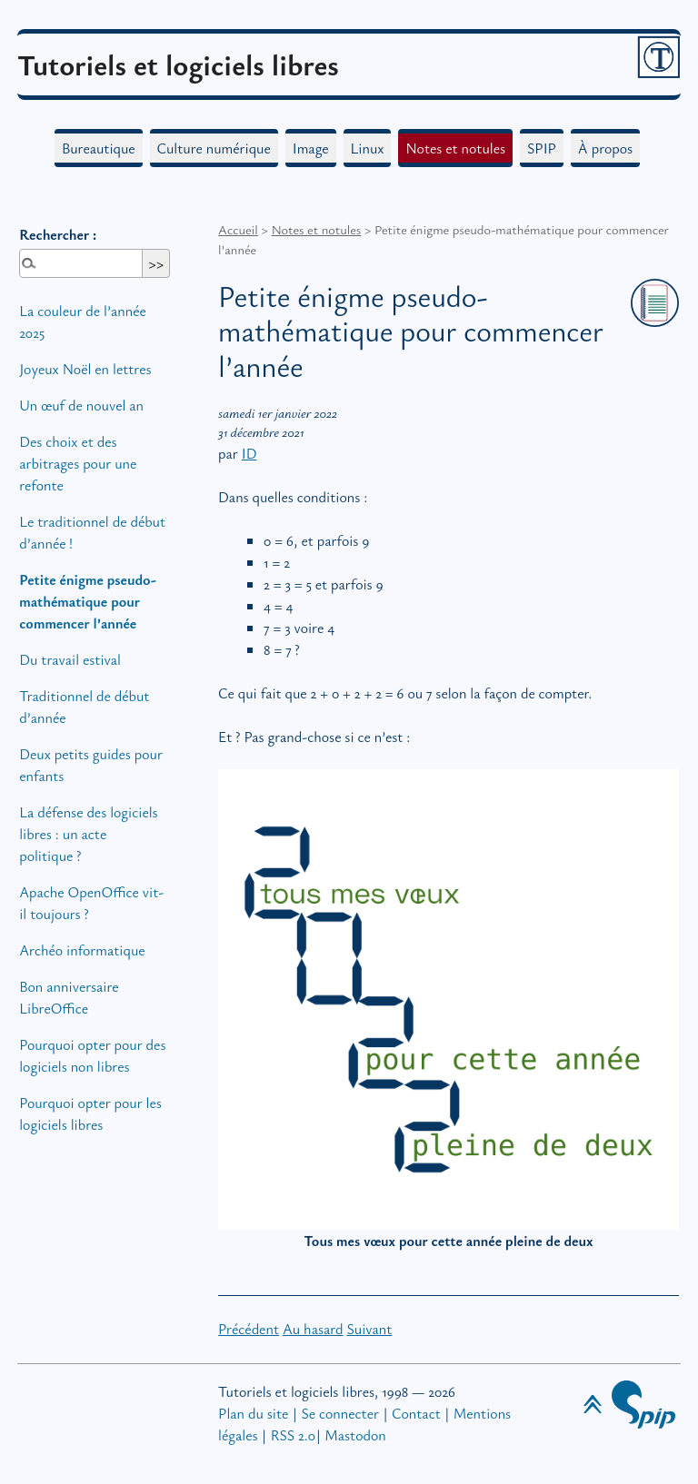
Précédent (248, 1329)
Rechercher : (57, 234)
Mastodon (354, 1435)
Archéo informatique (82, 950)
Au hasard (313, 1329)
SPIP (541, 148)
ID (249, 453)
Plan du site (253, 1413)
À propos (605, 148)
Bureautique (98, 148)
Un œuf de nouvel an (81, 405)
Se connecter (339, 1413)
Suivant (369, 1329)
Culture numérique (214, 148)
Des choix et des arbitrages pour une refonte (77, 463)
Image (311, 148)
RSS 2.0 (293, 1435)
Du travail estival (70, 659)
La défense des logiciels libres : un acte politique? (88, 834)
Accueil (238, 229)
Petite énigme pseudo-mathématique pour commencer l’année (87, 601)
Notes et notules (455, 148)
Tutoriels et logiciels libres (178, 64)
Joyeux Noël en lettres (85, 369)
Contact (416, 1413)
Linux (367, 148)
